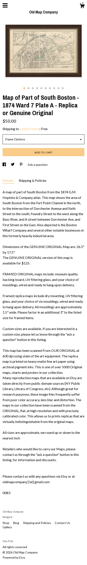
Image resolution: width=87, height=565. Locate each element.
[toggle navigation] (5, 5)
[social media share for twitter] (13, 164)
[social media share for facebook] (5, 164)
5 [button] (41, 88)
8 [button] (54, 88)
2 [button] (29, 88)
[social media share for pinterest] (21, 164)
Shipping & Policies (32, 180)
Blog (16, 523)
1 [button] (24, 88)
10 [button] (63, 88)
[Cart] (82, 6)
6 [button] (46, 88)
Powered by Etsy (14, 557)
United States (29, 129)
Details (8, 180)
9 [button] (58, 88)
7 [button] (50, 88)
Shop (6, 523)
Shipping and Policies (37, 523)
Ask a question (38, 164)
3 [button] (33, 88)
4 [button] (37, 88)
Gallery (7, 527)
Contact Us (62, 523)
